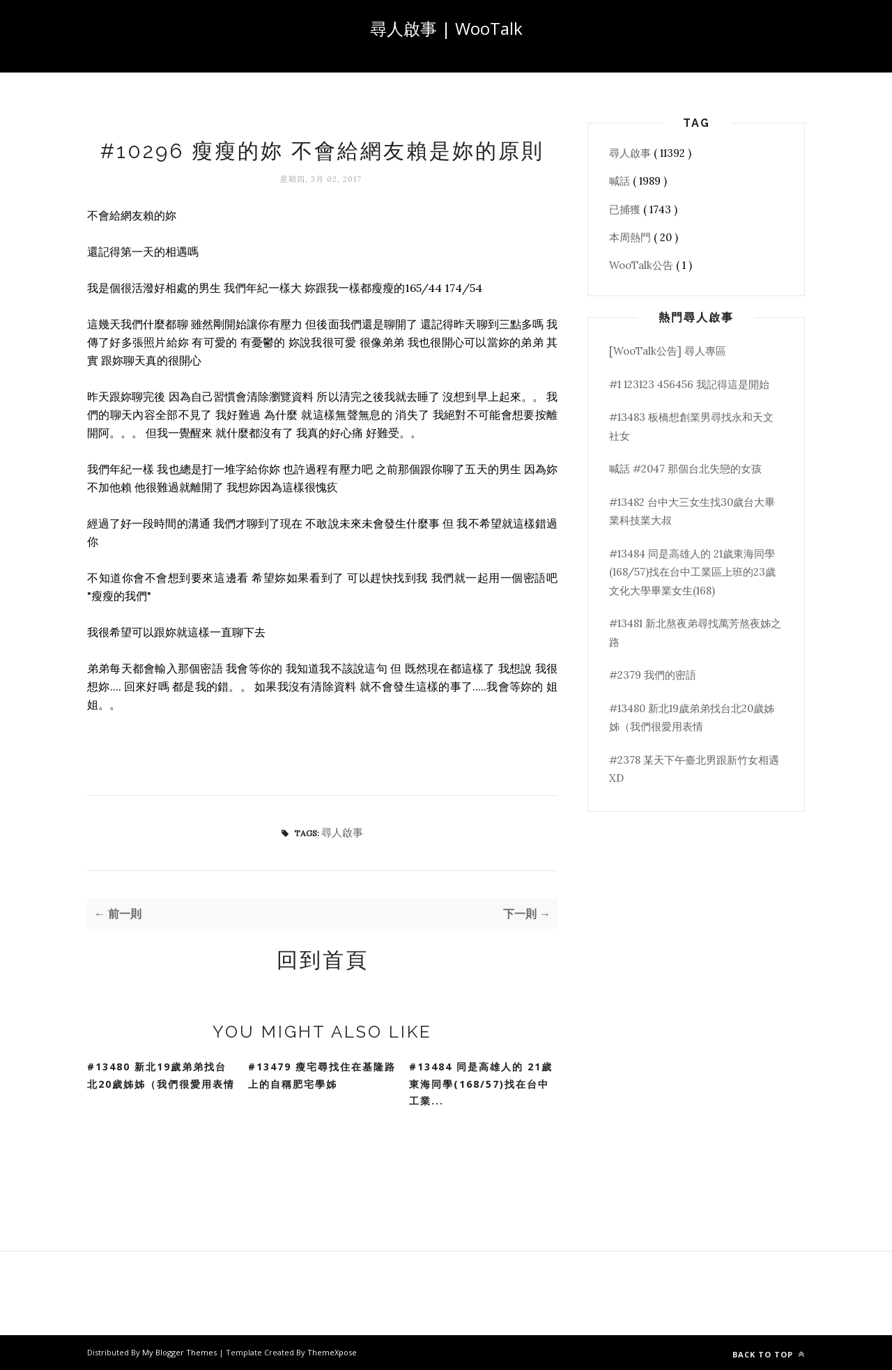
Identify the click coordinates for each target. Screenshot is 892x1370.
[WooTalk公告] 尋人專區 (667, 350)
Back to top (768, 1354)
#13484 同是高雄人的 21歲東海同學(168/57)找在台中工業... (481, 1083)
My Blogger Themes (180, 1352)
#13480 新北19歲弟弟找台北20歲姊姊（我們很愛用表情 (161, 1075)
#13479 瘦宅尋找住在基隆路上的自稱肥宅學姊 (322, 1075)
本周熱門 (631, 237)
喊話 (621, 180)
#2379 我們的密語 (652, 675)
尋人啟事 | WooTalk (446, 28)
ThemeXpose (332, 1352)
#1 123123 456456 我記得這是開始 (689, 384)
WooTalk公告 (642, 265)
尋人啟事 (342, 832)
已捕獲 (626, 209)
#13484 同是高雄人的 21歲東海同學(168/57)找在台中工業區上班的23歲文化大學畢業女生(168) (692, 572)
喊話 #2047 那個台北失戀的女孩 (685, 468)
